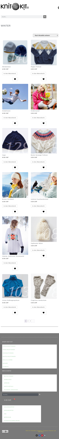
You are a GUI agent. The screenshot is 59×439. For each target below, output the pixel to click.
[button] (27, 7)
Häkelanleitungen (9, 349)
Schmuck (6, 366)
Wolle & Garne (7, 360)
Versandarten (8, 410)
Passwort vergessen (11, 389)
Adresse (6, 383)
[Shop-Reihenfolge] (45, 35)
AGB (5, 413)
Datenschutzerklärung (12, 420)
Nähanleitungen (8, 353)
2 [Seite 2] (28, 321)
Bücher (5, 363)
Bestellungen (8, 376)
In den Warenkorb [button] (10, 73)
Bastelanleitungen (9, 356)
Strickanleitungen (9, 346)
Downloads (7, 379)
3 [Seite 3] (30, 321)
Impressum (7, 417)
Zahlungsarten (9, 407)
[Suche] (44, 16)
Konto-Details (8, 386)
